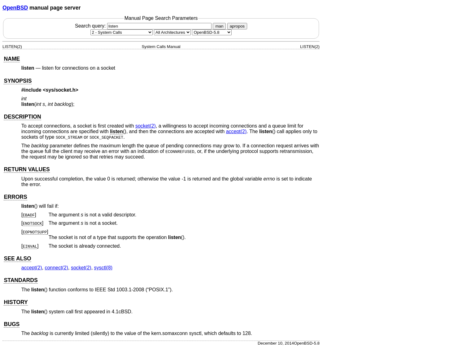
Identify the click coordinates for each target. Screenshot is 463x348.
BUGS (12, 324)
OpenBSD (15, 8)
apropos (237, 26)
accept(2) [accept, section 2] (236, 131)
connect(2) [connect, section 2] (56, 267)
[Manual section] (121, 32)
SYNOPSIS (18, 81)
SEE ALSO (17, 258)
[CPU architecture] (172, 32)
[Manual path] (212, 32)
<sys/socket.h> (60, 90)
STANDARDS (20, 280)
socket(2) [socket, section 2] (145, 125)
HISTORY (16, 302)
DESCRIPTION (22, 117)
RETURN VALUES (27, 169)
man (219, 26)
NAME (12, 59)
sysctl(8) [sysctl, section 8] (103, 267)
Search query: (144, 25)
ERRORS (15, 197)
